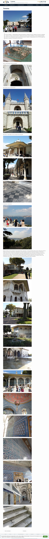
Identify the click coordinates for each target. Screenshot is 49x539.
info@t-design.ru (41, 2)
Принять (45, 536)
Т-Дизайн (12, 1)
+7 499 (41, 1)
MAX (45, 2)
